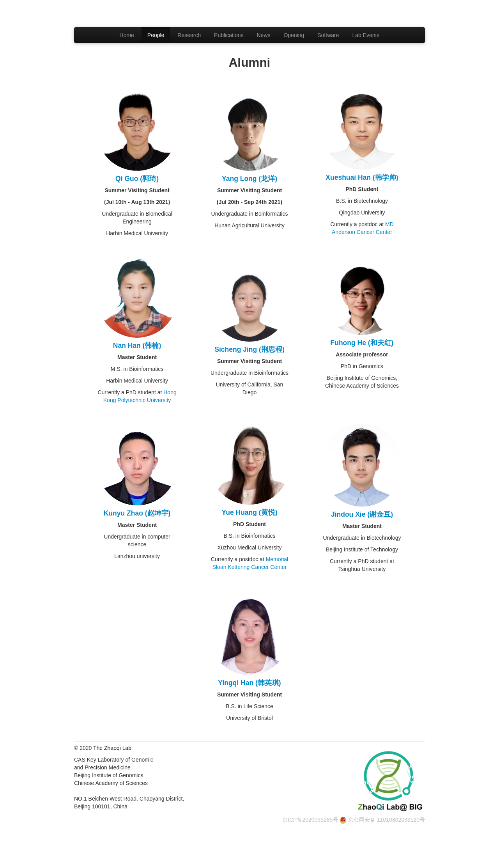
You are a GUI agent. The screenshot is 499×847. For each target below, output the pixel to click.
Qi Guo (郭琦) (137, 179)
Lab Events (365, 35)
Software (328, 35)
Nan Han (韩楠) (137, 345)
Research (189, 35)
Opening (293, 35)
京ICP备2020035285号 (310, 820)
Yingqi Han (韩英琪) (249, 683)
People (156, 35)
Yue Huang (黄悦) (250, 512)
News (264, 35)
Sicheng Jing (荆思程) (249, 349)
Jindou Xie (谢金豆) (362, 514)
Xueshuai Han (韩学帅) (362, 177)
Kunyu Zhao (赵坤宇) (137, 513)
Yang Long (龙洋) (249, 179)
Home (127, 35)
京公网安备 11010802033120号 (386, 820)
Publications (229, 35)
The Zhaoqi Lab (112, 748)
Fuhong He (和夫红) (362, 343)
